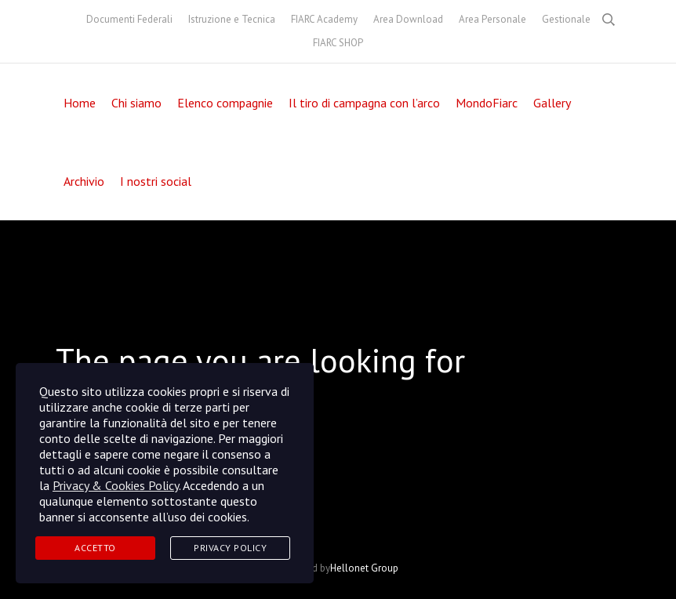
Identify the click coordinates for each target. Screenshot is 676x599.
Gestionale (566, 19)
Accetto (95, 548)
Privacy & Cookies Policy (116, 485)
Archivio (84, 181)
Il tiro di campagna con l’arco (364, 103)
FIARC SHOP (338, 42)
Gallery (552, 103)
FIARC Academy (324, 19)
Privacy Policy (230, 548)
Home (80, 103)
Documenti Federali (129, 19)
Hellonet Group (364, 568)
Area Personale (492, 19)
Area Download (408, 19)
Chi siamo (136, 103)
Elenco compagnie (225, 103)
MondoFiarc (487, 103)
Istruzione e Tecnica (231, 19)
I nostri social (155, 181)
